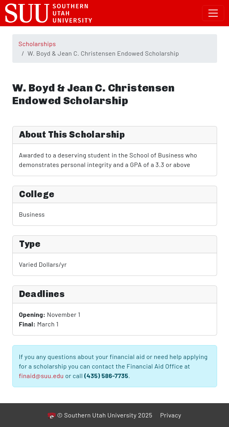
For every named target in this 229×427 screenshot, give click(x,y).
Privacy (170, 415)
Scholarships (37, 43)
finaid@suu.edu (41, 375)
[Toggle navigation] (213, 13)
